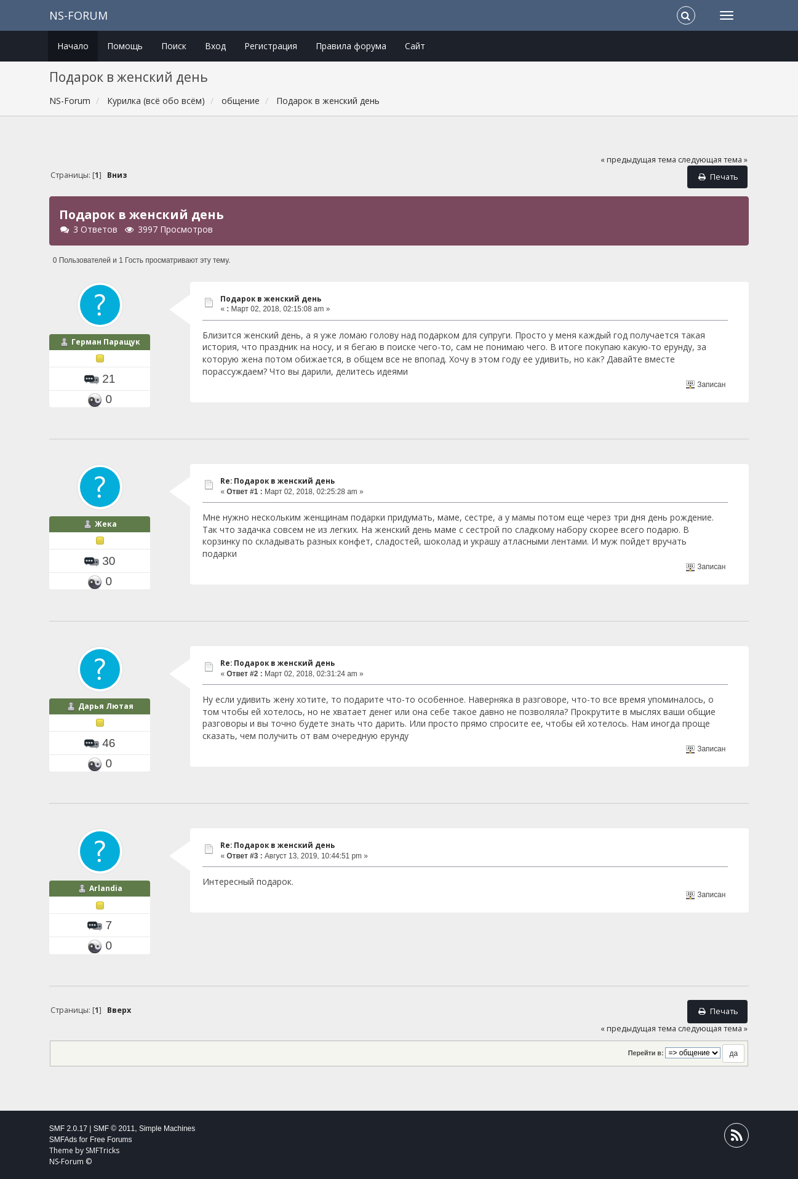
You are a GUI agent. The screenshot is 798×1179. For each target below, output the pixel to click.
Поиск (173, 46)
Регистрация (270, 46)
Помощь (125, 46)
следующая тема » (713, 159)
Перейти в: (646, 1053)
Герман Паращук (105, 342)
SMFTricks (102, 1150)
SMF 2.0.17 (68, 1128)
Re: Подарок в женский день (277, 481)
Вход (215, 46)
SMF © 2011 (114, 1128)
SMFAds (63, 1139)
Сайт (415, 46)
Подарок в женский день (270, 298)
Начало (73, 46)
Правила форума (351, 46)
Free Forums (111, 1139)
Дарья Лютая (106, 706)
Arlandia (105, 888)
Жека (106, 524)
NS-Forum (78, 15)
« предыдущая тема (638, 159)
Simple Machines (167, 1128)
